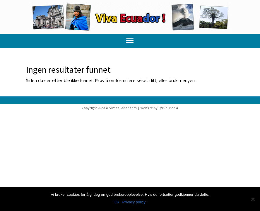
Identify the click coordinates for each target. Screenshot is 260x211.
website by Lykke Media (159, 108)
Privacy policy (134, 202)
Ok (116, 202)
